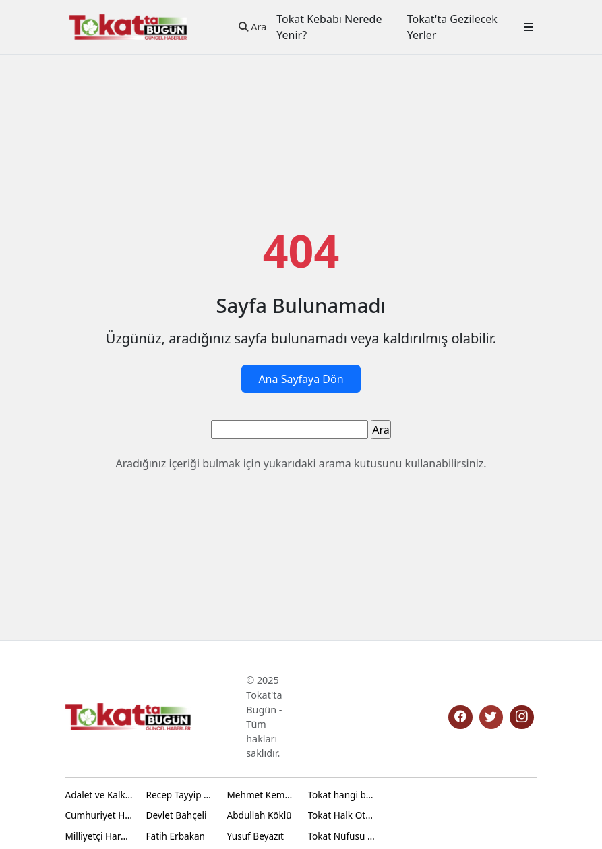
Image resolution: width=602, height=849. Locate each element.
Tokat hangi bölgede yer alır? (341, 794)
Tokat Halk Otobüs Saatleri (341, 815)
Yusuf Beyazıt (255, 835)
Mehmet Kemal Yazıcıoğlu (261, 794)
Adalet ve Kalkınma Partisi (99, 794)
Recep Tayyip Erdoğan (180, 794)
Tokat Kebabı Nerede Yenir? (329, 26)
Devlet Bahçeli (176, 815)
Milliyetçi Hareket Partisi (99, 835)
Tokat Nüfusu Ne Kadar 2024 (341, 835)
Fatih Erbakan (175, 835)
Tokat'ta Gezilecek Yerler (452, 26)
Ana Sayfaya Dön (300, 379)
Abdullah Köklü (259, 815)
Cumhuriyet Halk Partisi (99, 815)
